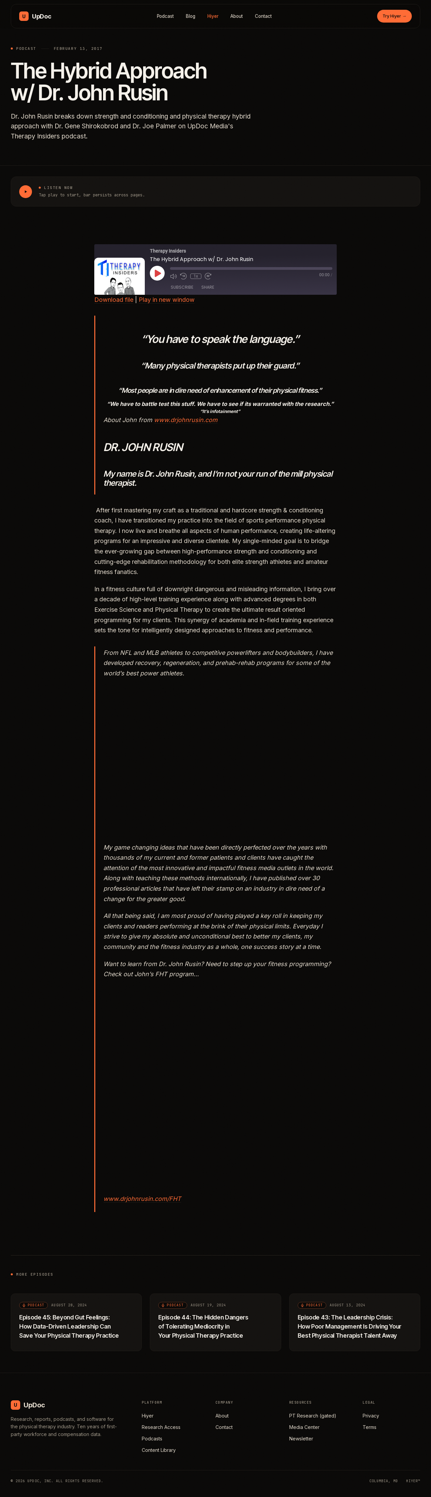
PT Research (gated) (312, 1416)
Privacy (371, 1416)
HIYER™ (413, 1480)
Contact (263, 16)
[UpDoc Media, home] (35, 16)
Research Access (161, 1427)
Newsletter (301, 1438)
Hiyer (213, 16)
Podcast (165, 16)
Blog (190, 16)
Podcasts (152, 1438)
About (236, 16)
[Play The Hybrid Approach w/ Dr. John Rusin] (25, 191)
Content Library (159, 1450)
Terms (369, 1427)
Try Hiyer (394, 16)
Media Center (304, 1427)
